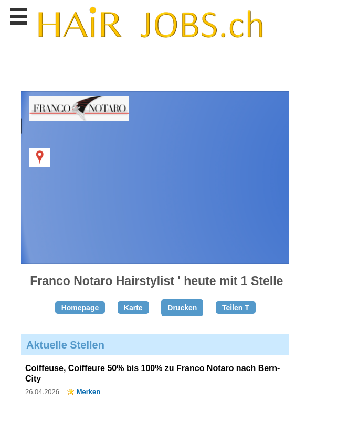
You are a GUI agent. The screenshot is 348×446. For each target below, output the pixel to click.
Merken (89, 392)
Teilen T (235, 307)
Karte (133, 307)
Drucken (182, 307)
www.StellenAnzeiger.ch (150, 23)
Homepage (80, 307)
